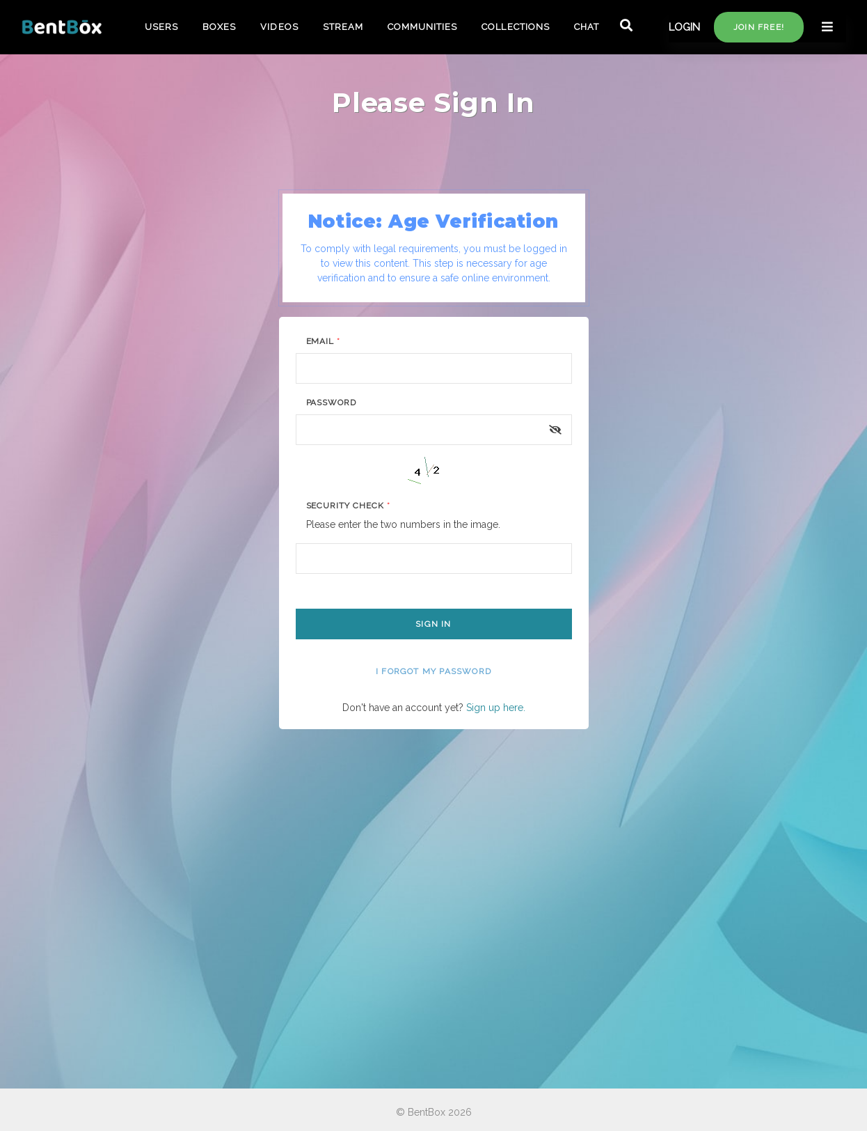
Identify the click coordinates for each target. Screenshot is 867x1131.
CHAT (586, 27)
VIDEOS (279, 27)
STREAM (343, 27)
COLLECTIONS (515, 27)
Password (331, 402)
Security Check (348, 505)
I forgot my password (433, 671)
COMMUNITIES (422, 27)
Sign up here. (495, 707)
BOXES (219, 27)
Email (323, 341)
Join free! (758, 27)
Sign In (433, 624)
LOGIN (684, 27)
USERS (161, 27)
